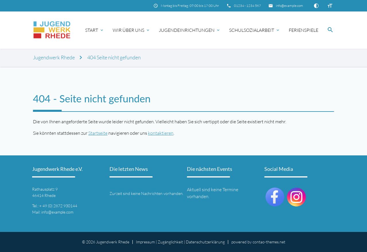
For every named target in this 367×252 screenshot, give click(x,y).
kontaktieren (160, 133)
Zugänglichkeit (170, 241)
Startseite (98, 133)
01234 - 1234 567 (247, 5)
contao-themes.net (269, 241)
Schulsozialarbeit (251, 30)
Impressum (145, 241)
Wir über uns (128, 30)
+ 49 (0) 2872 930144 (58, 205)
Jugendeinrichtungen (186, 30)
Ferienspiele (303, 30)
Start (91, 30)
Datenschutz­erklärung (205, 241)
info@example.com (289, 5)
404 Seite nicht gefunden (114, 57)
